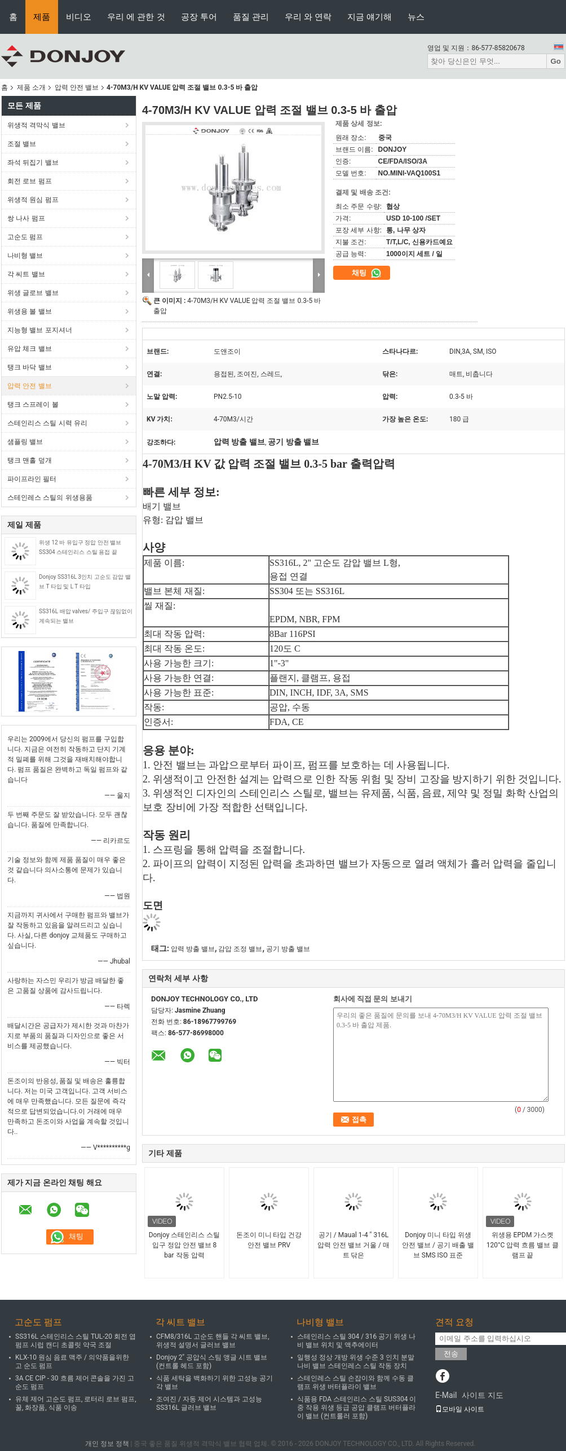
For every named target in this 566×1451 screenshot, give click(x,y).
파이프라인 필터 (31, 479)
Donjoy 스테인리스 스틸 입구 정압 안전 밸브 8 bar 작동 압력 (184, 1245)
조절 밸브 (21, 144)
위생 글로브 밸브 (33, 293)
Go (555, 61)
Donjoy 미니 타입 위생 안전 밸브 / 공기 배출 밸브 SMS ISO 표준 (438, 1245)
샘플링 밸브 (25, 442)
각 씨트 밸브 (26, 274)
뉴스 (416, 16)
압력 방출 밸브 (193, 949)
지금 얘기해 (369, 16)
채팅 (367, 273)
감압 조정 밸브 (240, 949)
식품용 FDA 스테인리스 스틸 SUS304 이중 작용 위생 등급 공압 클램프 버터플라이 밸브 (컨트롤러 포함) (356, 1407)
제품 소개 (31, 87)
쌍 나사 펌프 (26, 218)
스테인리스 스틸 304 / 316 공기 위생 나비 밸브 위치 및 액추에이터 (356, 1341)
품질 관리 (251, 16)
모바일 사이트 (459, 1409)
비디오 (78, 16)
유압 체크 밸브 (29, 349)
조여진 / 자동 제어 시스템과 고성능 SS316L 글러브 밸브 (209, 1403)
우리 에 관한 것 (136, 16)
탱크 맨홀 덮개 (29, 460)
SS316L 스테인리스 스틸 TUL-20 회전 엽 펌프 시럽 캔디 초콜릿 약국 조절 (75, 1341)
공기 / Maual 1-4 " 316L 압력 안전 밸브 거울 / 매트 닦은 (353, 1245)
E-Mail (446, 1395)
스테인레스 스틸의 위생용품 (49, 498)
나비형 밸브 (25, 256)
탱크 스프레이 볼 (33, 404)
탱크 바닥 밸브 (29, 367)
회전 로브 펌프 (29, 181)
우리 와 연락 (308, 16)
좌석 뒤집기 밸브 (33, 162)
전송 (451, 1353)
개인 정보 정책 (107, 1444)
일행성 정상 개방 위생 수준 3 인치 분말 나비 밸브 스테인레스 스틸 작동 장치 (355, 1361)
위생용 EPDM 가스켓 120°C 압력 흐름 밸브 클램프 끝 (523, 1245)
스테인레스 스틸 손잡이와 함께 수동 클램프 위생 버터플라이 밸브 (355, 1382)
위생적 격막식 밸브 (36, 125)
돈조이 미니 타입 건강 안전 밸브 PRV (269, 1240)
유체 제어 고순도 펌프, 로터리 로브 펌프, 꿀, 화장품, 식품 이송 (75, 1403)
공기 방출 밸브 (288, 949)
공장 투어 (199, 16)
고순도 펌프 (25, 237)
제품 (41, 16)
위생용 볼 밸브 (29, 311)
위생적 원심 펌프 (33, 200)
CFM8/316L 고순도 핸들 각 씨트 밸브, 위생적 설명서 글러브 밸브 (212, 1341)
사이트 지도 (482, 1395)
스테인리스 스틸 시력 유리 (47, 423)
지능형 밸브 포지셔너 (39, 330)
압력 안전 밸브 (77, 87)
